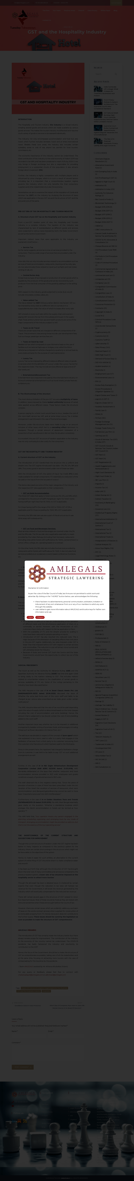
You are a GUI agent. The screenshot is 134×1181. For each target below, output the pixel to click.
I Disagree (40, 617)
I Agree (30, 617)
